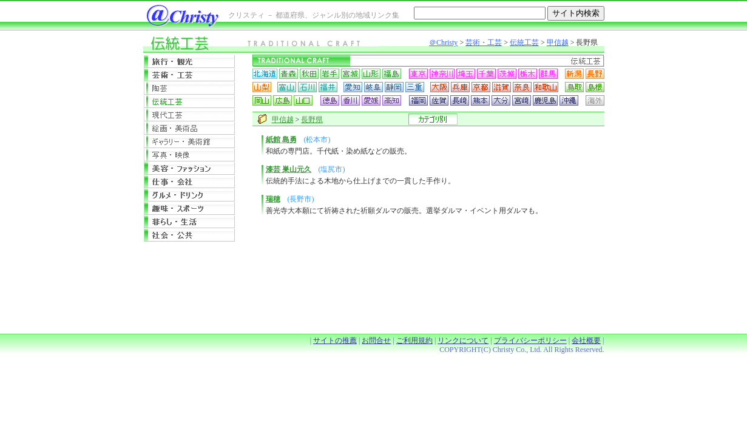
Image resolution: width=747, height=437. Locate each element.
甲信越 (558, 42)
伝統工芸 (524, 42)
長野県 (312, 119)
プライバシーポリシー (530, 340)
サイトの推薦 (335, 340)
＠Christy (443, 42)
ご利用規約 (414, 340)
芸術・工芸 (483, 42)
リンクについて (463, 340)
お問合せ (376, 340)
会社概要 (586, 340)
